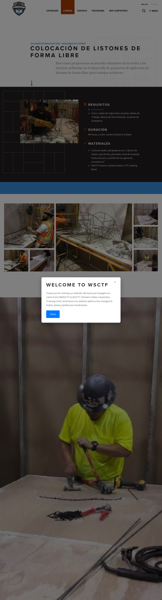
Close (53, 314)
